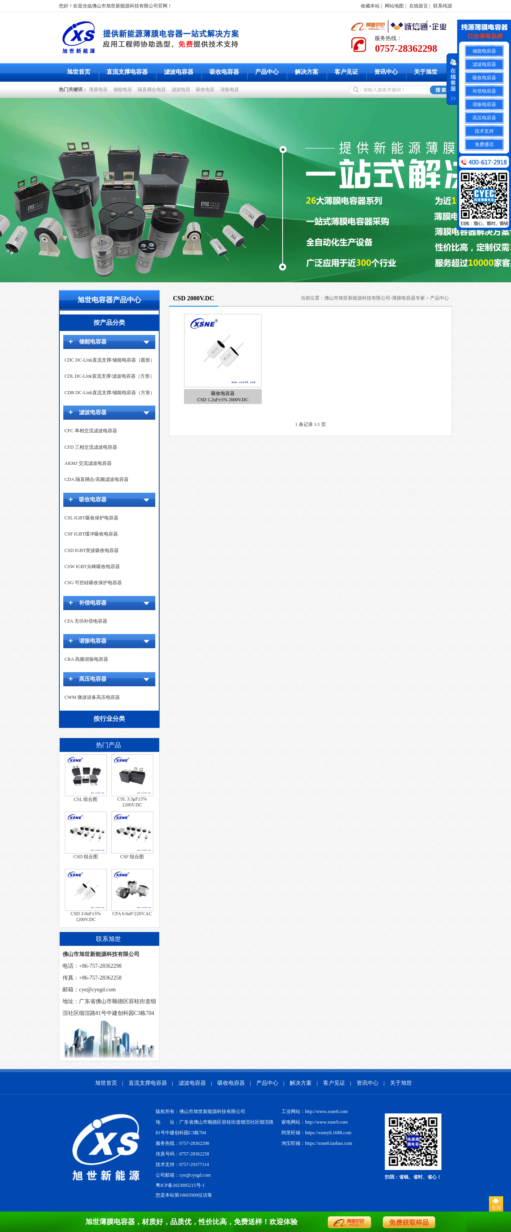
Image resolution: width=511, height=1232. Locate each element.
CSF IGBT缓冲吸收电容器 (91, 534)
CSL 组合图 (86, 799)
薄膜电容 (99, 89)
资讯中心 (386, 72)
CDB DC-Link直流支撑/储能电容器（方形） (109, 392)
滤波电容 (182, 89)
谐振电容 (230, 89)
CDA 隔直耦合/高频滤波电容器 (96, 479)
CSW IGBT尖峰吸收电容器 (92, 566)
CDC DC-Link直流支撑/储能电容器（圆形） (109, 360)
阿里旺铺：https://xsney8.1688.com (316, 1132)
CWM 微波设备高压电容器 (92, 697)
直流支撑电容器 (127, 72)
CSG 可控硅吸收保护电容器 (93, 582)
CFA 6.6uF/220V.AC (132, 913)
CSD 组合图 (86, 856)
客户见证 (346, 72)
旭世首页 (78, 72)
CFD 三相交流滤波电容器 (90, 447)
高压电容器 (93, 679)
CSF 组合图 (132, 856)
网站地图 (394, 6)
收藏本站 (370, 6)
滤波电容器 (178, 72)
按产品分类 (109, 322)
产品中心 (267, 72)
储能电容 (123, 89)
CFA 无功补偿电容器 (85, 621)
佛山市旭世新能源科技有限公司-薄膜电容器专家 (374, 298)
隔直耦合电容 (153, 89)
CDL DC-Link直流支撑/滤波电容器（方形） (109, 376)
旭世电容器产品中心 (109, 300)
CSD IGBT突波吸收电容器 (91, 550)
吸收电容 (206, 89)
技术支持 (484, 131)
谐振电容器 (93, 641)
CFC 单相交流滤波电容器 (90, 430)
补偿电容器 (93, 603)
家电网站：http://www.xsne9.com (314, 1122)
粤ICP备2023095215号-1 (180, 1185)
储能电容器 (93, 342)
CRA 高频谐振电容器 (86, 659)
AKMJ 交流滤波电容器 (88, 463)
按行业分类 (109, 718)
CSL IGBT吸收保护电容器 (91, 518)
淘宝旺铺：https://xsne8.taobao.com (316, 1143)
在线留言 (418, 6)
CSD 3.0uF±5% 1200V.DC (86, 916)
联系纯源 (442, 6)
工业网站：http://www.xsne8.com (314, 1111)
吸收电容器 (224, 72)
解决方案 (306, 72)
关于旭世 (425, 72)
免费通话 (484, 144)
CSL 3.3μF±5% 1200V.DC (132, 802)
